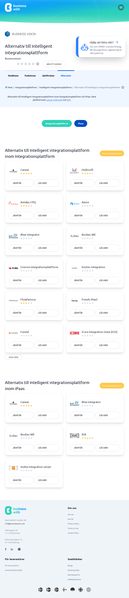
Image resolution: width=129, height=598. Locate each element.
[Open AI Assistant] (19, 549)
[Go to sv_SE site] (40, 590)
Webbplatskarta (74, 579)
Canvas (49, 99)
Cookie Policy (73, 533)
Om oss (71, 514)
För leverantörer (12, 565)
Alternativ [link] (66, 75)
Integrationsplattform (26, 87)
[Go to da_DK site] (48, 590)
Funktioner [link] (30, 75)
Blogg (70, 565)
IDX (68, 99)
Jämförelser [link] (48, 75)
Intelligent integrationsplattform (55, 87)
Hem (10, 87)
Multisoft (57, 99)
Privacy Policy (73, 523)
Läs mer (42, 183)
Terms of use (73, 528)
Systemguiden (74, 570)
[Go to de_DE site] (72, 590)
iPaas (81, 123)
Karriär (71, 519)
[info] (38, 64)
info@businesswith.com (15, 523)
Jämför (17, 183)
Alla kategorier (74, 574)
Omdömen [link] (13, 75)
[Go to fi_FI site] (64, 590)
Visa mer (13, 357)
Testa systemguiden (112, 153)
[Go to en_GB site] (80, 590)
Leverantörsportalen (13, 570)
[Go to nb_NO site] (56, 590)
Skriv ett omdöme (54, 64)
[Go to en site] (88, 590)
